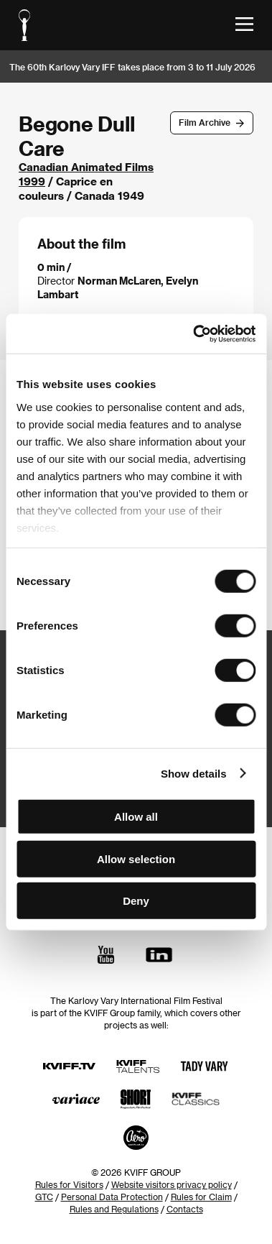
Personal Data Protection (112, 1197)
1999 (32, 181)
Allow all (136, 817)
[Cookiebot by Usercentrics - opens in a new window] (194, 333)
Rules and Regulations (114, 1209)
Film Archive (204, 122)
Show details (194, 773)
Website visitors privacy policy (171, 1184)
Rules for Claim (201, 1197)
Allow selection (136, 858)
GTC (44, 1197)
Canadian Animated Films (86, 166)
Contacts (185, 1209)
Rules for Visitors (69, 1184)
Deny (136, 901)
